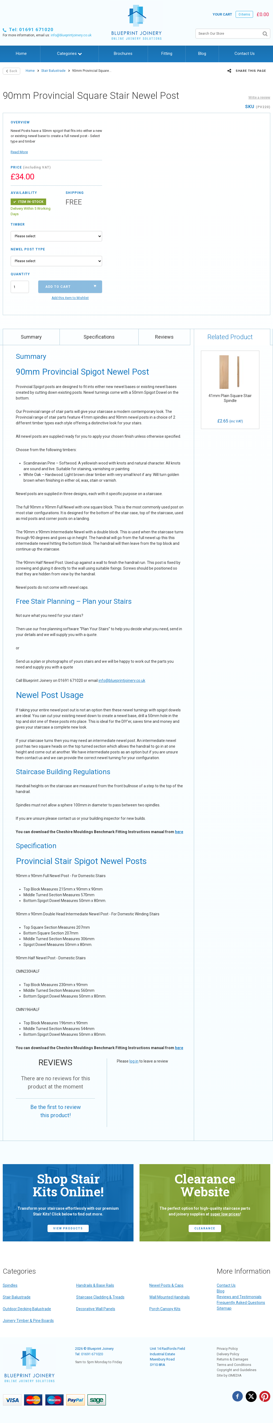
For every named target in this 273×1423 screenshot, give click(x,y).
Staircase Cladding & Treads (100, 1297)
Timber (18, 224)
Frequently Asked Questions (241, 1302)
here (179, 832)
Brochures (123, 53)
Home (21, 53)
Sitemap (224, 1308)
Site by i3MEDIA (229, 1375)
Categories (69, 53)
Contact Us (245, 53)
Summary (31, 337)
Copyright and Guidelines (236, 1370)
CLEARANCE (204, 1228)
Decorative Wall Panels (95, 1309)
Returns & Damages (232, 1359)
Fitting (166, 53)
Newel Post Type (28, 249)
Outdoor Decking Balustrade (27, 1309)
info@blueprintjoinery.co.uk (71, 35)
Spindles (10, 1285)
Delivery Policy (228, 1354)
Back (11, 71)
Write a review (259, 97)
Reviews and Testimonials (239, 1297)
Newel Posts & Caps (166, 1285)
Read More (19, 152)
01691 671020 (92, 1354)
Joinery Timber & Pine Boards (28, 1320)
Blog (202, 53)
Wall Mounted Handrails (169, 1297)
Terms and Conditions (234, 1365)
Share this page (246, 71)
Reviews (164, 337)
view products (68, 1228)
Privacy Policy (227, 1349)
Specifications (99, 337)
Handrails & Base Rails (95, 1285)
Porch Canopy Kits (164, 1309)
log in (133, 1061)
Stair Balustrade (53, 71)
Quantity (20, 274)
